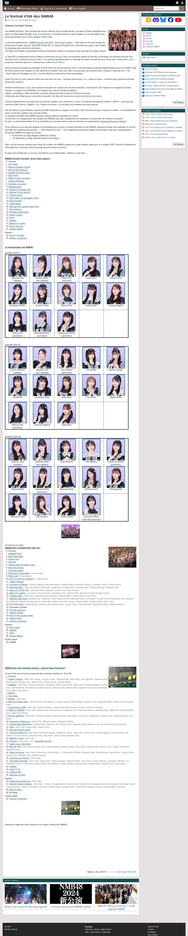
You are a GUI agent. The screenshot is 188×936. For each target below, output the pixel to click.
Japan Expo (89, 929)
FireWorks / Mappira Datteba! (155, 86)
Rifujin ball (12, 576)
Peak (11, 633)
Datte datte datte (15, 556)
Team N (148, 36)
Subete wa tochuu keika (18, 173)
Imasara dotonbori (16, 181)
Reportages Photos (27, 8)
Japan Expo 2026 (161, 124)
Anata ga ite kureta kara (19, 781)
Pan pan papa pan (17, 610)
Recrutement (152, 932)
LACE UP (148, 69)
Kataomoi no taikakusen (20, 721)
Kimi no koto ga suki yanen (21, 616)
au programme (44, 34)
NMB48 (148, 33)
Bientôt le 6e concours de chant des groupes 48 (26, 907)
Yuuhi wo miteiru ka (18, 733)
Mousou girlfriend (15, 716)
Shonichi (12, 562)
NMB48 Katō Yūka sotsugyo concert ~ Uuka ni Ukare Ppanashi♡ (35, 668)
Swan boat (13, 175)
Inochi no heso (15, 215)
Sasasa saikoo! (16, 229)
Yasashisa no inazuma (19, 758)
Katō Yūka (149, 44)
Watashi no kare (16, 738)
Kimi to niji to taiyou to (18, 170)
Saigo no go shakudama (20, 744)
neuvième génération (31, 48)
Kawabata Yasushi (43, 741)
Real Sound (122, 872)
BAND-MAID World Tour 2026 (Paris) (164, 121)
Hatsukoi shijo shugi (18, 599)
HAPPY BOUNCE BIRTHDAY (156, 76)
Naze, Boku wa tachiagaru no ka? (24, 198)
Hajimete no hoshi (17, 775)
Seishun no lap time (18, 238)
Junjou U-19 (14, 769)
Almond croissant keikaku (20, 784)
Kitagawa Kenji (14, 554)
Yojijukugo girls (14, 187)
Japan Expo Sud (95, 932)
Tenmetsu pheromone (19, 212)
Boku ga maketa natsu (18, 702)
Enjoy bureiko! (15, 201)
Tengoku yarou (15, 596)
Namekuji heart (16, 587)
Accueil (9, 8)
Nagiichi (12, 221)
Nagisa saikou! (151, 58)
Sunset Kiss (149, 96)
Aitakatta (12, 685)
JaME (87, 932)
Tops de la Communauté (54, 8)
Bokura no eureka (17, 223)
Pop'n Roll (132, 872)
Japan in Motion (106, 929)
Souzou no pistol (16, 235)
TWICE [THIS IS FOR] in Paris (162, 114)
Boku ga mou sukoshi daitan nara (24, 207)
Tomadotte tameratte (18, 761)
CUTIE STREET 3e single (154, 82)
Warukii (11, 699)
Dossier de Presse (153, 926)
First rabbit (13, 164)
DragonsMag (106, 932)
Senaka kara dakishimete (20, 724)
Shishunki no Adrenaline (19, 573)
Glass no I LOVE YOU (19, 590)
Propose (13, 741)
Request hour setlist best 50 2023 (48, 62)
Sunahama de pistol (17, 707)
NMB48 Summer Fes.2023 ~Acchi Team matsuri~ (51, 43)
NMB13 (116, 102)
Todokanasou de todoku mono (21, 565)
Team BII (149, 41)
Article (33, 20)
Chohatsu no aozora (17, 184)
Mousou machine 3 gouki (19, 167)
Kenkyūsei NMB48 (152, 47)
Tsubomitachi (15, 204)
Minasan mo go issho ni (19, 192)
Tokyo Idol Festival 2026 (159, 134)
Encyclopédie (77, 8)
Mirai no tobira (15, 790)
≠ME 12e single (150, 92)
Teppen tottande (16, 582)
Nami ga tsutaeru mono (19, 730)
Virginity (12, 766)
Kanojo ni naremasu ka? (20, 190)
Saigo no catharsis (16, 710)
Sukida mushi (15, 618)
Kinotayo (97, 929)
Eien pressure (15, 209)
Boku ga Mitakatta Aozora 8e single (157, 89)
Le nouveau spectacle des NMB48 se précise (71, 907)
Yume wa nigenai (15, 571)
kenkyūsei (12, 48)
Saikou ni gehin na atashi (19, 178)
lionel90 (25, 20)
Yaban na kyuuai (16, 752)
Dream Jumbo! (150, 79)
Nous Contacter (153, 935)
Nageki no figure (15, 679)
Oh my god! (14, 628)
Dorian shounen (16, 226)
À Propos (151, 929)
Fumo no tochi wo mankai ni (21, 579)
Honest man (13, 559)
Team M (149, 38)
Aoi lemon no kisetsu (18, 585)
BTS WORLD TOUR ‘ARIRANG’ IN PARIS (166, 127)
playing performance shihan (113, 121)
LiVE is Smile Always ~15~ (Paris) (163, 137)
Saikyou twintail (16, 613)
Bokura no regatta (17, 593)
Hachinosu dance (16, 568)
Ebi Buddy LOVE (151, 72)
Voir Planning (178, 102)
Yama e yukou (15, 195)
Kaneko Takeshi (44, 116)
